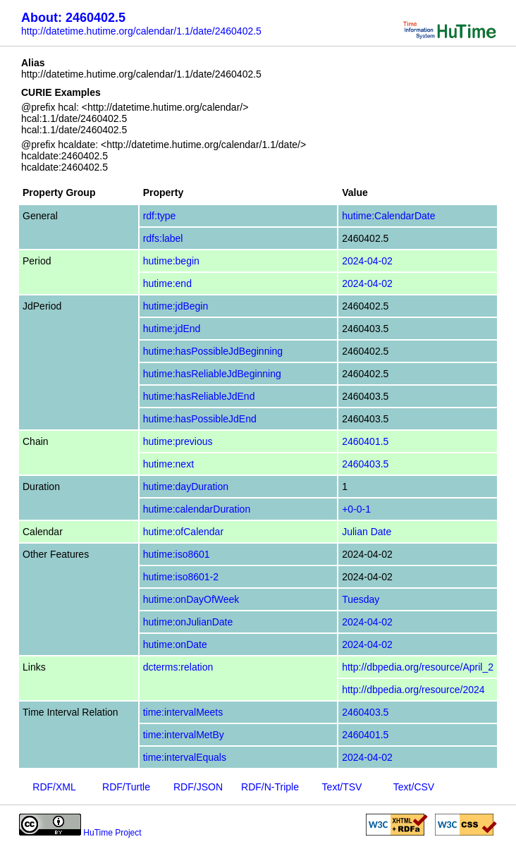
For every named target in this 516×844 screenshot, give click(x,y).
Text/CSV (413, 787)
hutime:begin (171, 261)
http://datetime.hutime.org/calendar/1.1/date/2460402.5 (141, 31)
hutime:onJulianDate (188, 622)
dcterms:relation (178, 667)
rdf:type (159, 215)
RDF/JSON (198, 787)
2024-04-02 (367, 261)
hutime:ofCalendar (183, 531)
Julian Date (366, 531)
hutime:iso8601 (176, 554)
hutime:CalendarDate (388, 215)
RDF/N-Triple (270, 787)
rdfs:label (163, 238)
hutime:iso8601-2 (181, 576)
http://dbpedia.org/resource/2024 (413, 689)
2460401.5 (365, 441)
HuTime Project (112, 833)
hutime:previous (178, 441)
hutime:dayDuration (185, 486)
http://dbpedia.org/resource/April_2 (417, 667)
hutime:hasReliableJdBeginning (212, 373)
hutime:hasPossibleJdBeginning (213, 351)
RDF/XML (53, 787)
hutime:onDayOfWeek (191, 599)
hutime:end (167, 283)
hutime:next (168, 464)
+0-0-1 (356, 509)
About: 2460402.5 (73, 18)
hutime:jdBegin (176, 306)
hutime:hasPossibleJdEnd (200, 418)
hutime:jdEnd (172, 328)
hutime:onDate (175, 644)
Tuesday (360, 599)
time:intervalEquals (184, 757)
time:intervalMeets (183, 712)
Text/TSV (342, 787)
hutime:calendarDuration (197, 509)
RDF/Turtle (126, 787)
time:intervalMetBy (183, 734)
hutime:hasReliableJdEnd (199, 396)
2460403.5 (365, 464)
